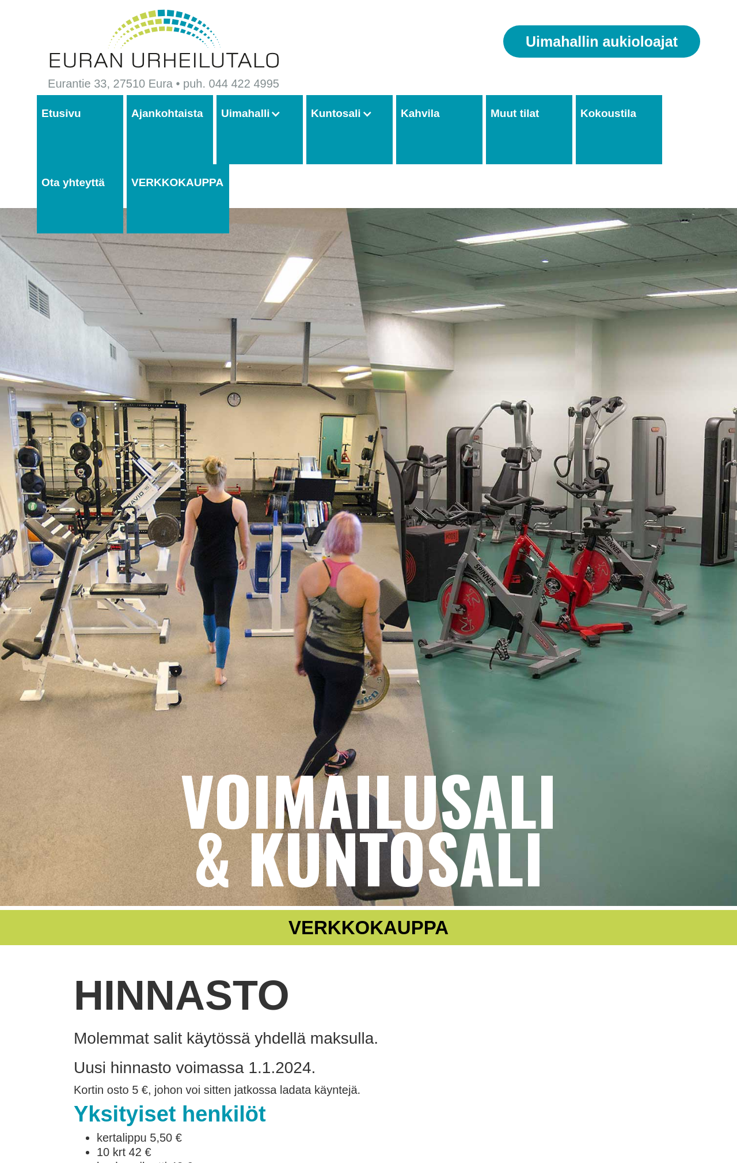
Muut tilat (515, 113)
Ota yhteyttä (73, 182)
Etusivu (61, 113)
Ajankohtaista (167, 113)
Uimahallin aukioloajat (602, 41)
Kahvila (420, 113)
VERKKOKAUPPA (177, 182)
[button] (256, 114)
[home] (163, 39)
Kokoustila (608, 113)
